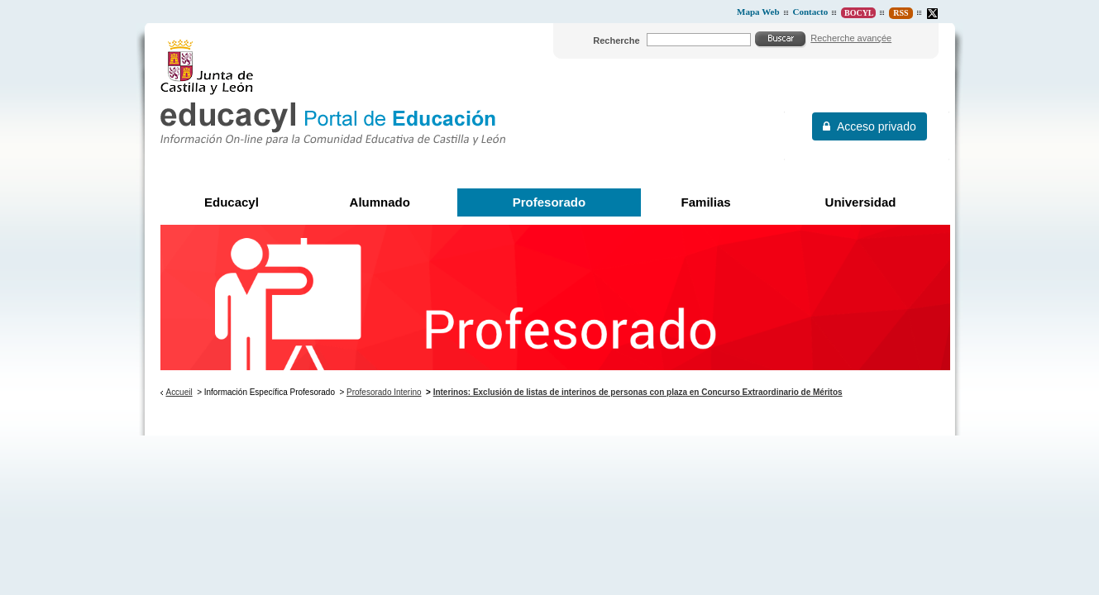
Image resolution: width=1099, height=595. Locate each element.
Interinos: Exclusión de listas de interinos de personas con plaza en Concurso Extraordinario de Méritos (638, 392)
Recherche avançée (850, 38)
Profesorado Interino (383, 392)
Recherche (616, 40)
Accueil (178, 392)
